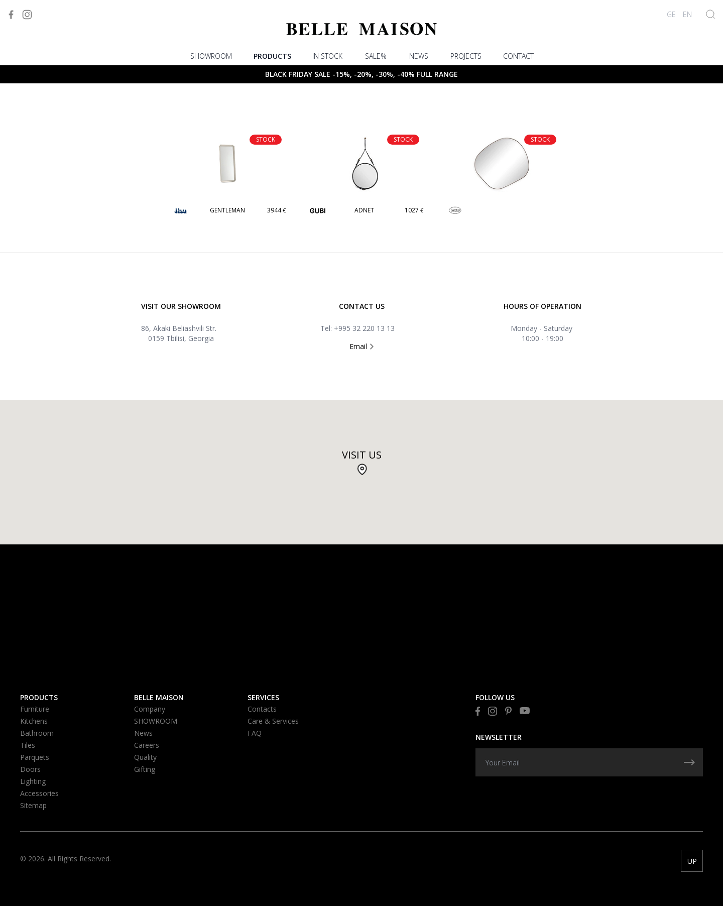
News (418, 56)
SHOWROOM (211, 56)
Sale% (376, 56)
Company (149, 709)
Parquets (34, 757)
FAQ (255, 733)
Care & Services (273, 721)
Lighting (33, 781)
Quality (145, 757)
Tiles (27, 745)
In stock (327, 56)
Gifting (144, 769)
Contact (518, 56)
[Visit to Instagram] (27, 15)
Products (272, 56)
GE (671, 14)
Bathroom (37, 733)
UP (692, 861)
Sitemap (33, 805)
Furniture (34, 709)
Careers (146, 745)
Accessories (39, 793)
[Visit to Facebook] (11, 15)
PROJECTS (465, 56)
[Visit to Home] (361, 29)
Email (361, 346)
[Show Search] (710, 14)
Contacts (262, 709)
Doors (30, 769)
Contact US (362, 306)
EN (687, 14)
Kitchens (34, 721)
